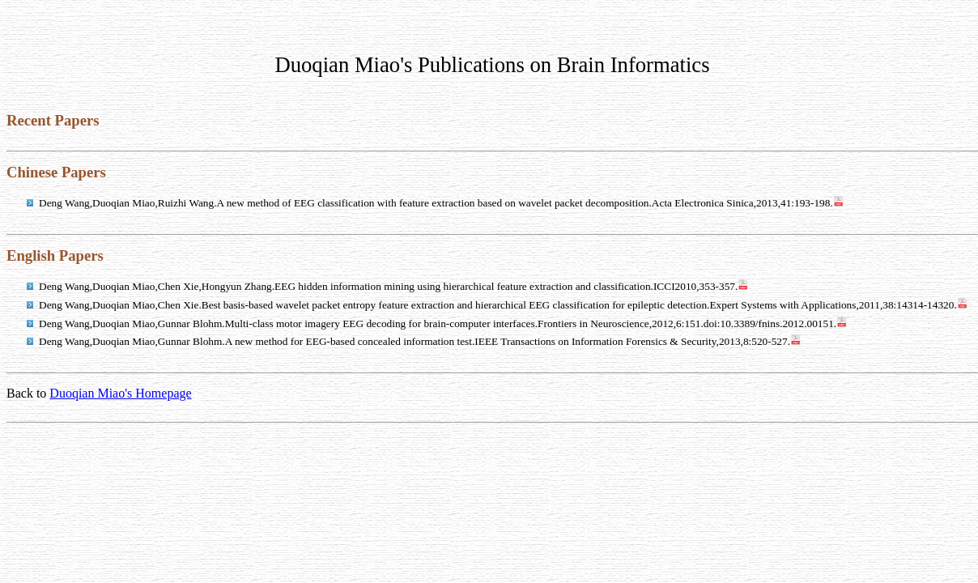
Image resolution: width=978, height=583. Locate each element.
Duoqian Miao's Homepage (120, 393)
